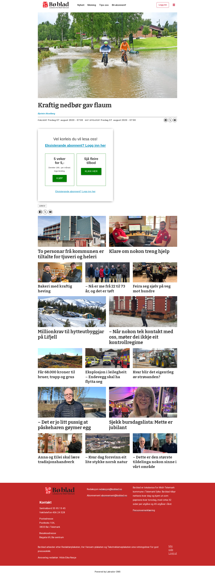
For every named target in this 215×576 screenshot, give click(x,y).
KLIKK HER (91, 171)
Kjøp (59, 178)
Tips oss (104, 5)
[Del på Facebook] (166, 120)
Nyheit (80, 5)
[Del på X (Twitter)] (170, 120)
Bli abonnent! (119, 5)
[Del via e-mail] (175, 120)
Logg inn (163, 5)
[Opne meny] (174, 5)
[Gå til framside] (56, 5)
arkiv (42, 206)
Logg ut (173, 553)
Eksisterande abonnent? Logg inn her (75, 145)
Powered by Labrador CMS (107, 572)
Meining (91, 5)
